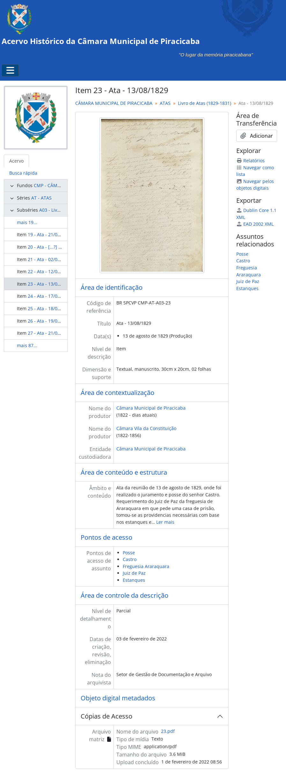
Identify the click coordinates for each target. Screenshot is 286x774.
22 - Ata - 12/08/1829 (50, 271)
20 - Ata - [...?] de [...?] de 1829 (60, 247)
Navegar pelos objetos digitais (255, 184)
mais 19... (27, 222)
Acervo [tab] (16, 161)
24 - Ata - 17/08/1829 (50, 296)
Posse (129, 553)
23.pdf (168, 731)
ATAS (165, 103)
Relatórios (250, 160)
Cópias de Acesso (106, 716)
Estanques (134, 580)
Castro (129, 559)
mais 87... (27, 345)
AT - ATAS (41, 198)
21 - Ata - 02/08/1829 (50, 259)
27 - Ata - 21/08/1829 (50, 333)
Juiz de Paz (134, 573)
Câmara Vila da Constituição (146, 428)
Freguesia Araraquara (146, 566)
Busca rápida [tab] (23, 173)
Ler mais (165, 522)
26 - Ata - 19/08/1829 (50, 321)
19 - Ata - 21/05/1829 (50, 234)
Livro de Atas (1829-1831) (204, 103)
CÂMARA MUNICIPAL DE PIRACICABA (113, 103)
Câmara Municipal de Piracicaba (151, 408)
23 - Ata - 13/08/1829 (50, 284)
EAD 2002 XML (255, 224)
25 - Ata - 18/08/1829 (50, 308)
